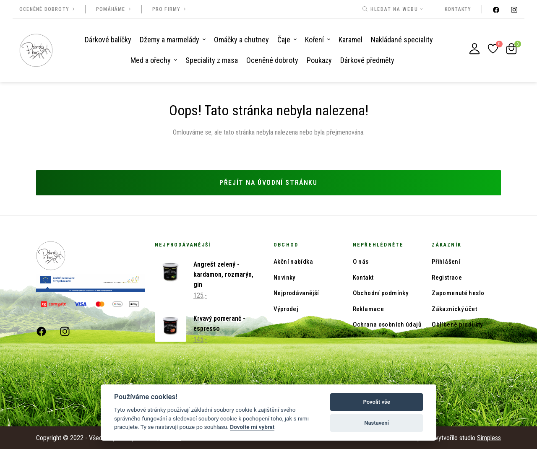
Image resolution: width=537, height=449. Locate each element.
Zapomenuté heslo (458, 292)
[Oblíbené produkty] (493, 48)
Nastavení (376, 423)
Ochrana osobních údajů (387, 324)
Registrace (447, 276)
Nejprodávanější (296, 292)
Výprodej (286, 308)
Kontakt (363, 276)
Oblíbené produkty (457, 324)
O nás (361, 261)
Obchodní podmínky (380, 292)
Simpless (489, 437)
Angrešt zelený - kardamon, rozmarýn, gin (223, 274)
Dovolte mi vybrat (252, 426)
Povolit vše (376, 402)
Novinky (284, 276)
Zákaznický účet (454, 308)
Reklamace (368, 308)
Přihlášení (446, 261)
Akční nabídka (293, 261)
